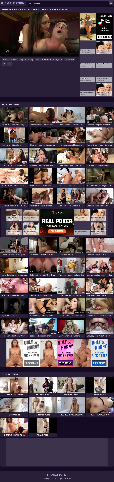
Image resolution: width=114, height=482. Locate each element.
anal (9, 64)
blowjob (5, 59)
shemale (14, 59)
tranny (30, 59)
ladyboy (23, 59)
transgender (57, 59)
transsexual (46, 59)
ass (4, 64)
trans (38, 59)
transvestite (69, 59)
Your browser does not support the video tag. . (39, 34)
